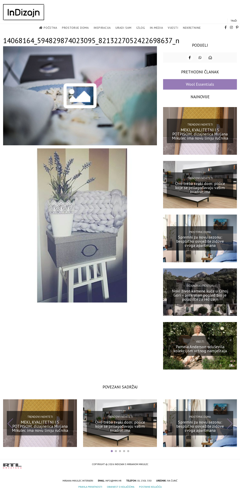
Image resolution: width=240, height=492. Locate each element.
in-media (156, 28)
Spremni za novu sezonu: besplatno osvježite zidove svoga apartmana (200, 241)
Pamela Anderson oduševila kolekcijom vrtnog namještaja (200, 348)
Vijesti (173, 28)
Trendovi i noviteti (200, 124)
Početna (50, 28)
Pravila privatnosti (90, 486)
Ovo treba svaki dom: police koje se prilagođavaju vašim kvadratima (200, 187)
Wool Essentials (200, 84)
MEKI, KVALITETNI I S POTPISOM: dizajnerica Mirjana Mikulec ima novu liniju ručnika (200, 133)
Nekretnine (192, 28)
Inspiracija (102, 28)
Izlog (140, 28)
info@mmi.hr (113, 480)
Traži (234, 20)
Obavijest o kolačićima (120, 486)
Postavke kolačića (150, 486)
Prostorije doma (75, 28)
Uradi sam (123, 28)
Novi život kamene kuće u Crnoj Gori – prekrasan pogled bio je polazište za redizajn (200, 294)
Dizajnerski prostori (200, 285)
